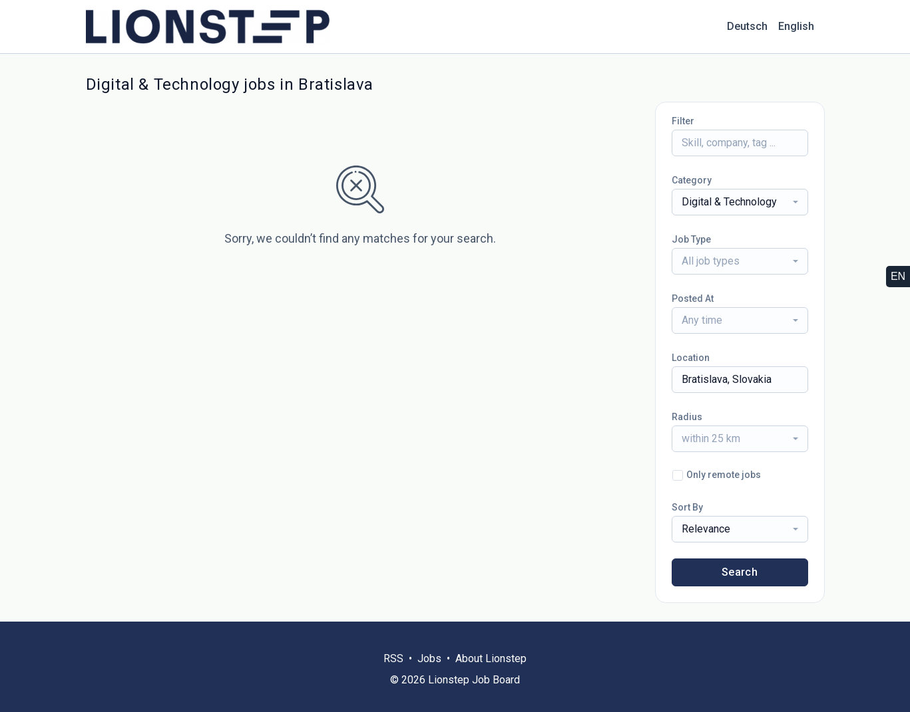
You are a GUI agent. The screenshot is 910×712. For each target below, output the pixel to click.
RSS (393, 658)
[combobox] (740, 202)
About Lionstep (491, 658)
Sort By (687, 507)
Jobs (429, 658)
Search (740, 572)
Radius (687, 417)
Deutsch (747, 26)
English (796, 26)
